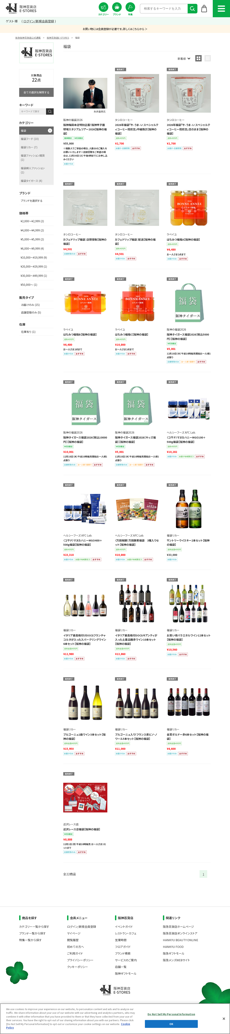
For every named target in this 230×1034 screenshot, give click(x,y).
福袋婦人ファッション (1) (33, 170)
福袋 (23, 130)
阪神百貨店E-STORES (58, 37)
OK (171, 1024)
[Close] (224, 1018)
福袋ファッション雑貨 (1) (33, 158)
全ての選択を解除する (36, 92)
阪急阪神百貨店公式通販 (28, 37)
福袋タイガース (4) (31, 181)
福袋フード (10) (30, 139)
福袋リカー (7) (29, 147)
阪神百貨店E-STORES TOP (21, 8)
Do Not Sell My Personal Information (171, 1014)
